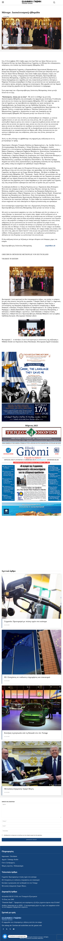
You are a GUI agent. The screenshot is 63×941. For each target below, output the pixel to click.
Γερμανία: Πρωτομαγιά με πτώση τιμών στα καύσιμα (25, 621)
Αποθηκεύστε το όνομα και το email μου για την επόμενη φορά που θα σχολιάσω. (23, 835)
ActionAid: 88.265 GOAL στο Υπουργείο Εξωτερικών (19, 896)
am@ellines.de (50, 246)
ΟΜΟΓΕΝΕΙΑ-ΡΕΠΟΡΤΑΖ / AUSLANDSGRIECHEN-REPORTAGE (17, 45)
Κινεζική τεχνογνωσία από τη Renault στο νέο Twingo (26, 733)
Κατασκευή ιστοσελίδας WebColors (34, 938)
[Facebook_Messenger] (5, 936)
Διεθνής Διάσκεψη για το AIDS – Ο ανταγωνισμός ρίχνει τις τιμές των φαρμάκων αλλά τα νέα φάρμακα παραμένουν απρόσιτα (30, 906)
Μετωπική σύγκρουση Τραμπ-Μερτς (19, 789)
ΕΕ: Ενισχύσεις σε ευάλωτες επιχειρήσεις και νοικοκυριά (27, 677)
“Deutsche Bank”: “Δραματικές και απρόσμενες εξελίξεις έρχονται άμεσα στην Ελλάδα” (31, 902)
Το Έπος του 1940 (8, 899)
